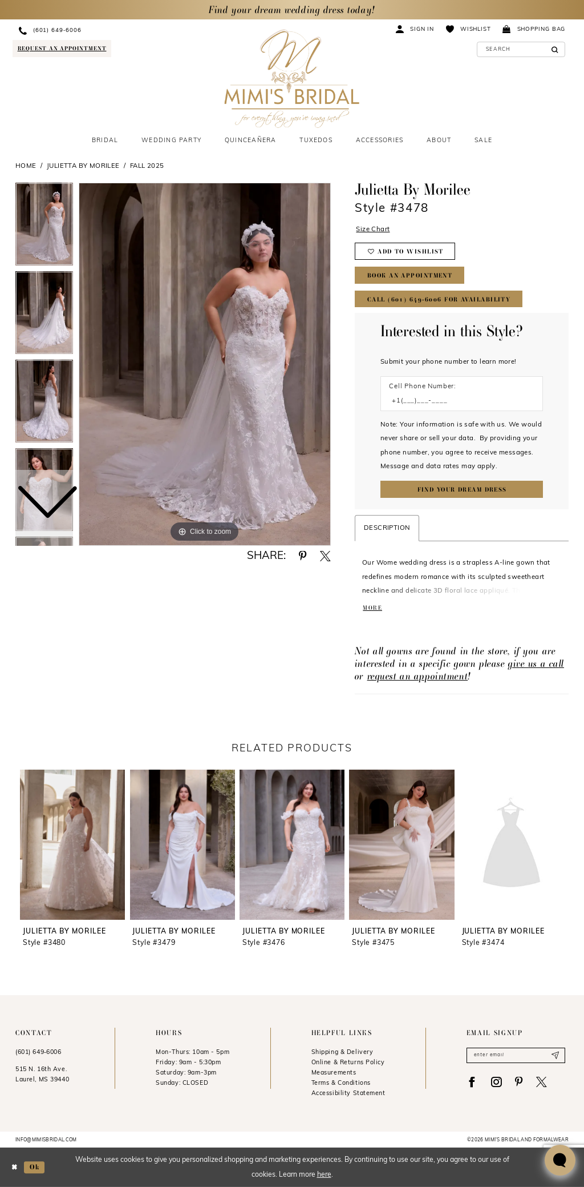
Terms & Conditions (341, 1083)
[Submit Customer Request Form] (461, 489)
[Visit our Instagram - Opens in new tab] (495, 1082)
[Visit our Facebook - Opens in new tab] (472, 1082)
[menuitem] (99, 30)
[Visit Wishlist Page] (468, 28)
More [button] (372, 607)
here (324, 1175)
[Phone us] (99, 30)
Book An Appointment (409, 275)
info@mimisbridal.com (46, 1140)
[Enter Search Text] (521, 49)
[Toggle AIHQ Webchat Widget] (560, 1160)
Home (25, 166)
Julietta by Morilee (83, 166)
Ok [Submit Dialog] (34, 1167)
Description (387, 528)
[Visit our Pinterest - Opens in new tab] (518, 1082)
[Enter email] (516, 1055)
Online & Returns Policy (348, 1063)
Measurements (333, 1073)
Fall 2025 (147, 166)
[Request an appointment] (62, 48)
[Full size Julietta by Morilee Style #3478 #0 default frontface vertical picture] (204, 364)
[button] (415, 28)
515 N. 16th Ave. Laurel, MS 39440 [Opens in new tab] (42, 1075)
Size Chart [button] (373, 229)
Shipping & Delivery (342, 1052)
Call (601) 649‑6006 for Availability (438, 299)
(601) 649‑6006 (38, 1052)
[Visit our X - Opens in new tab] (541, 1082)
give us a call (536, 663)
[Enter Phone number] (457, 401)
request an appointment (417, 675)
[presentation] (72, 845)
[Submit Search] (554, 49)
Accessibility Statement (348, 1094)
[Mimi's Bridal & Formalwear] (291, 78)
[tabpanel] (204, 364)
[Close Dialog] (14, 1167)
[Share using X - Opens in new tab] (325, 556)
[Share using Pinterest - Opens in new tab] (302, 556)
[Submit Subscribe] (555, 1055)
